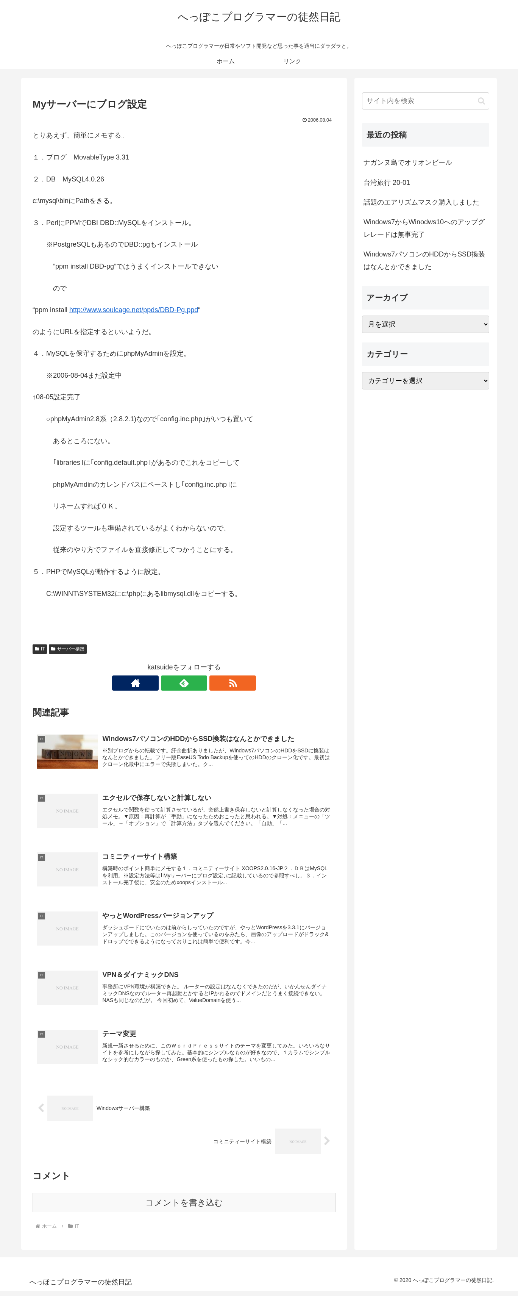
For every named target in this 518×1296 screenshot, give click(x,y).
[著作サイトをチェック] (166, 683)
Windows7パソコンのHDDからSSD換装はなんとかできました (424, 260)
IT (40, 649)
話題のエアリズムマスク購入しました (421, 202)
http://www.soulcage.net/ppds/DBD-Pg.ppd (133, 310)
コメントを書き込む (184, 1207)
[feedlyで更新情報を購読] (184, 683)
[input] (425, 100)
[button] (481, 101)
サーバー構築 (67, 649)
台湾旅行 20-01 (387, 182)
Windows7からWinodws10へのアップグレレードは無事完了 (424, 228)
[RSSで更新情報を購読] (201, 683)
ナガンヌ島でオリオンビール (408, 162)
